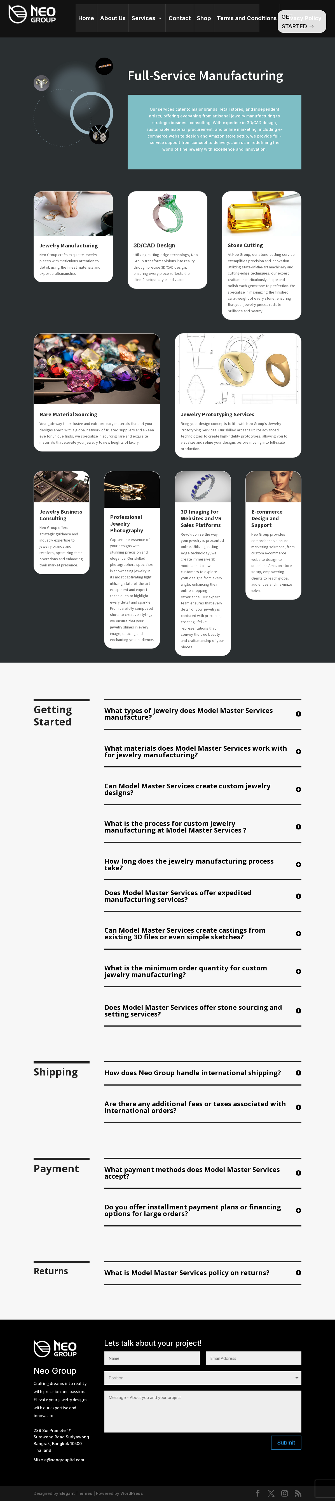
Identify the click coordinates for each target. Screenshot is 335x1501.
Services (147, 18)
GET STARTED (294, 21)
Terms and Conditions (247, 18)
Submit (286, 1442)
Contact (179, 18)
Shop (204, 18)
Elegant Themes (75, 1493)
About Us (113, 18)
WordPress (131, 1493)
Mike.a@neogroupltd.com (59, 1459)
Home (86, 18)
